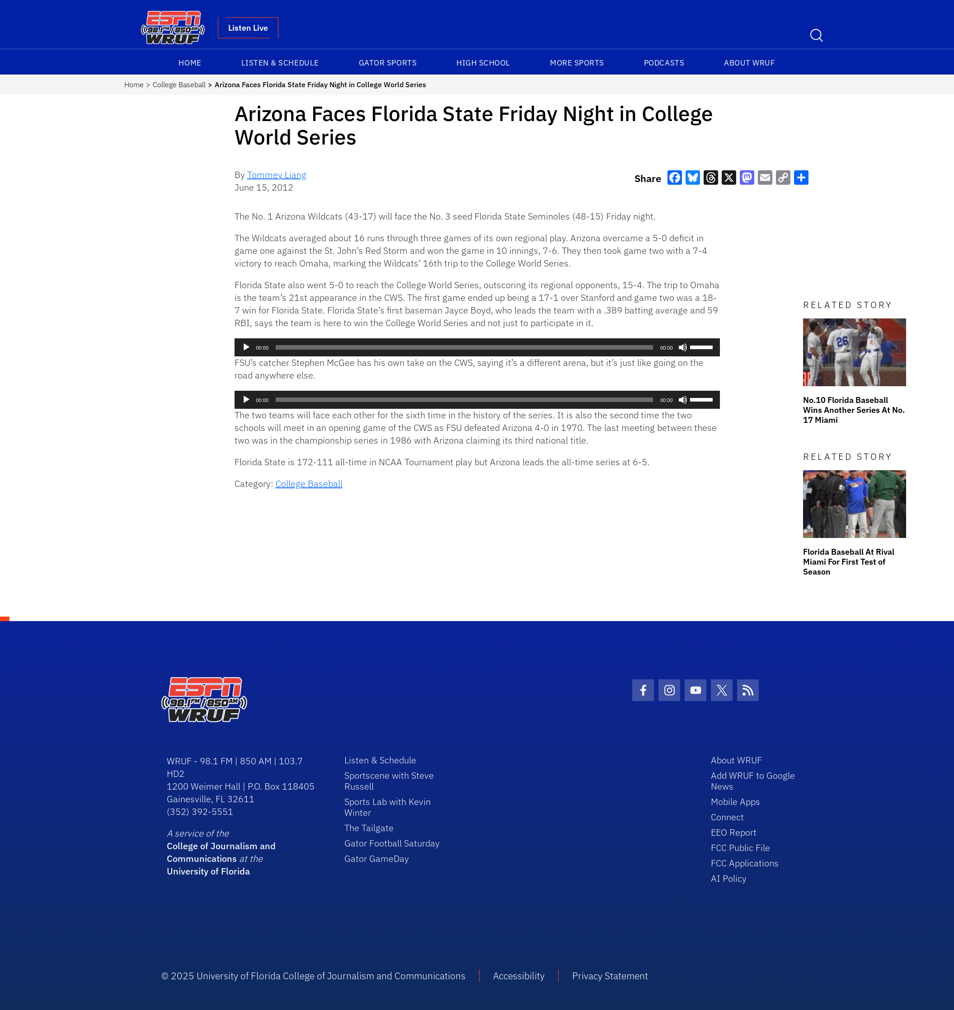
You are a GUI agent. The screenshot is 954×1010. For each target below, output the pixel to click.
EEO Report (734, 832)
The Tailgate (369, 828)
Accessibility (519, 975)
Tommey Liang (276, 174)
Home (190, 63)
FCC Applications (745, 863)
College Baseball (179, 84)
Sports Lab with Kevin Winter (387, 806)
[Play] (246, 347)
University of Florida (208, 871)
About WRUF (749, 63)
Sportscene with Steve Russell (389, 780)
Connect (727, 817)
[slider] (464, 347)
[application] (477, 347)
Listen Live (248, 28)
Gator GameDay (376, 858)
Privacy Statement (610, 975)
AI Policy (729, 878)
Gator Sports (388, 63)
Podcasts (664, 63)
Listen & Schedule (280, 63)
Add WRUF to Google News (753, 780)
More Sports (577, 63)
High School (483, 63)
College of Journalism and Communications (221, 852)
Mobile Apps (735, 801)
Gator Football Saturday (392, 843)
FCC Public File (740, 848)
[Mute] (682, 347)
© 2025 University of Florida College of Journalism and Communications (313, 975)
